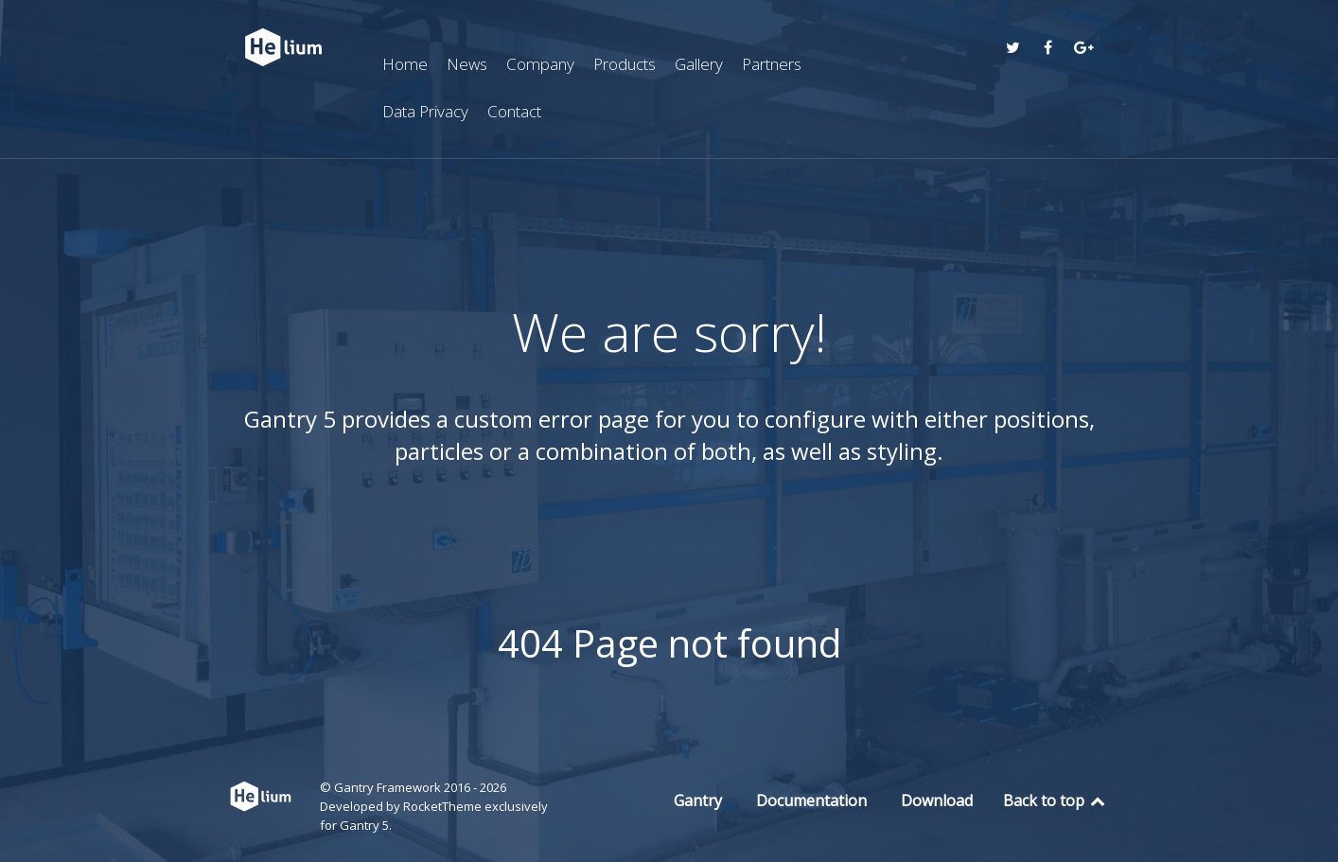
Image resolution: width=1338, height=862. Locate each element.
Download (937, 800)
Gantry (698, 800)
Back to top (1055, 800)
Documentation (811, 800)
